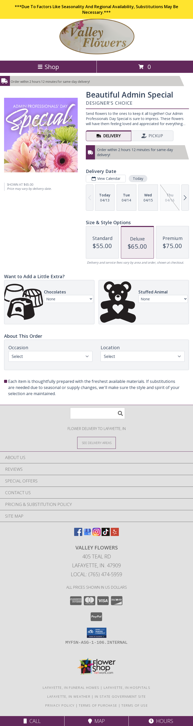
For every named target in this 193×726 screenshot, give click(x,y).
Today (138, 178)
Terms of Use (134, 705)
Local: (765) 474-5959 (96, 574)
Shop (48, 66)
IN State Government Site (120, 696)
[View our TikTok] (106, 534)
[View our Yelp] (115, 534)
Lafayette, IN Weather (68, 696)
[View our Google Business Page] (87, 534)
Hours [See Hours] (161, 721)
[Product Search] (97, 413)
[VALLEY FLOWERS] (96, 53)
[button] (96, 633)
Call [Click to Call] (32, 721)
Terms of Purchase (98, 705)
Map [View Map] (96, 721)
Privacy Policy (59, 705)
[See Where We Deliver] (96, 442)
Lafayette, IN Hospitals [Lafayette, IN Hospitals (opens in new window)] (127, 687)
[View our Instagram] (96, 534)
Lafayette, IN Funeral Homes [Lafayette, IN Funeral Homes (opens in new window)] (71, 687)
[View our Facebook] (78, 534)
